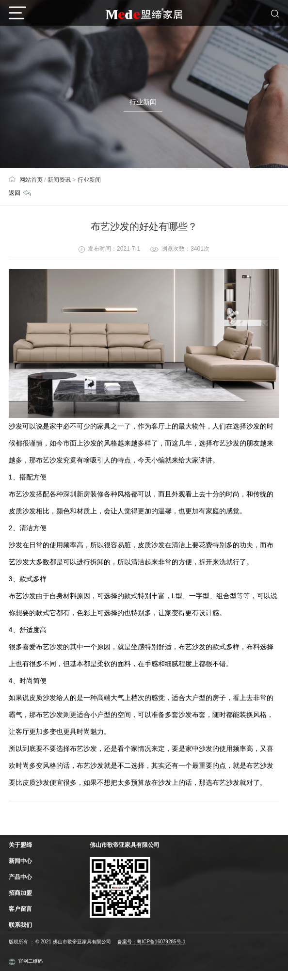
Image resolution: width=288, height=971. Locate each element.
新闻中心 (20, 861)
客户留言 (20, 909)
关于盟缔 (20, 845)
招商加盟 (20, 893)
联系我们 (20, 925)
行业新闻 (89, 179)
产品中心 (20, 877)
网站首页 (26, 179)
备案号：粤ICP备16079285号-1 (151, 941)
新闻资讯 (59, 179)
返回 (20, 193)
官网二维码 (26, 961)
